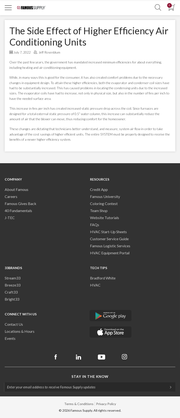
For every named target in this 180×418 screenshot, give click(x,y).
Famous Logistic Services (110, 246)
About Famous (16, 189)
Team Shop (99, 210)
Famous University (105, 196)
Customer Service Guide (109, 238)
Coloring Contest (104, 203)
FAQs (94, 224)
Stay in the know (90, 376)
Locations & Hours (19, 331)
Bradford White (103, 278)
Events (10, 338)
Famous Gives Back (20, 203)
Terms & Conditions (79, 404)
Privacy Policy (106, 404)
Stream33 (12, 278)
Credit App (99, 189)
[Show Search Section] (158, 7)
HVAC (95, 285)
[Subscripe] (168, 387)
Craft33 (11, 292)
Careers (11, 196)
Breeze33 (12, 285)
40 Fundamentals (18, 210)
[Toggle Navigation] (8, 7)
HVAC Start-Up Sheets (108, 231)
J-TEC (10, 217)
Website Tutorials (104, 217)
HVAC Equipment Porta (109, 253)
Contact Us (14, 324)
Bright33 (12, 299)
